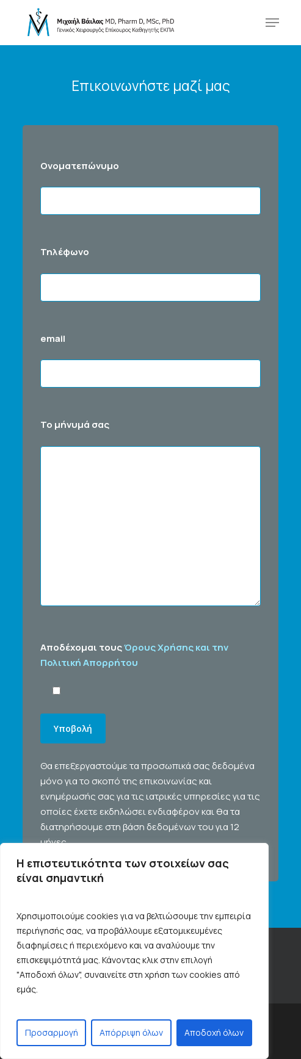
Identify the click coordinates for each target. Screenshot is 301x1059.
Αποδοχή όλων (214, 1032)
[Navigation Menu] (272, 22)
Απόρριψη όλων (131, 1032)
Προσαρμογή (51, 1032)
